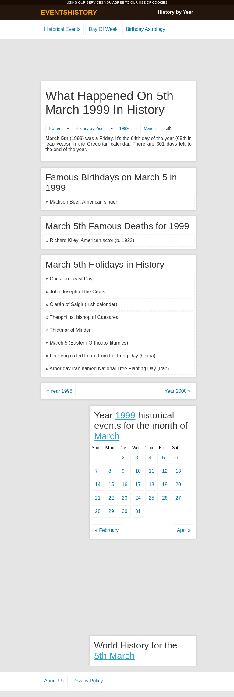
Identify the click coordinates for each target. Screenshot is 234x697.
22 (111, 497)
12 (165, 471)
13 (178, 471)
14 (98, 484)
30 (124, 511)
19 (165, 484)
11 (151, 471)
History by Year (175, 12)
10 (138, 471)
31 (138, 511)
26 (165, 497)
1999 (124, 128)
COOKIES (159, 2)
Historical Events (62, 29)
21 (98, 497)
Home (54, 128)
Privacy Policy (88, 680)
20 (178, 484)
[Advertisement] (117, 60)
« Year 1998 (59, 391)
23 (124, 497)
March (150, 128)
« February (107, 530)
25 (151, 497)
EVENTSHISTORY (69, 12)
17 (138, 484)
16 (124, 484)
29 (111, 511)
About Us (54, 680)
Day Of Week (103, 29)
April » (184, 530)
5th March (114, 656)
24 (138, 497)
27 (178, 497)
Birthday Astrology (145, 29)
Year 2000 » (178, 391)
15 (111, 484)
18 (151, 484)
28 (98, 511)
